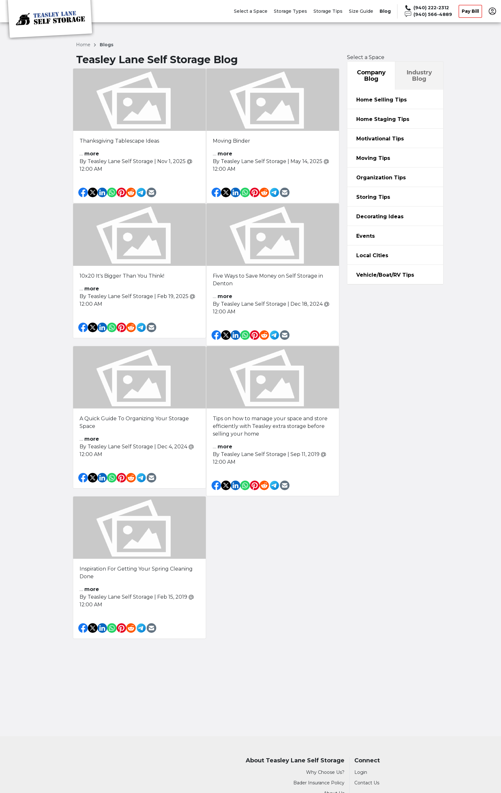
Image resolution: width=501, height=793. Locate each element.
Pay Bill (470, 11)
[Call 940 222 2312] (428, 7)
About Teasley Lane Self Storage (295, 760)
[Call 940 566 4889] (428, 14)
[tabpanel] (395, 99)
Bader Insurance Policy (318, 783)
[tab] (395, 99)
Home (84, 45)
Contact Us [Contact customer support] (366, 783)
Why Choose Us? (325, 772)
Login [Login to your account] (360, 772)
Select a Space (250, 11)
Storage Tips (328, 11)
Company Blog (371, 75)
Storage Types (290, 11)
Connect (367, 760)
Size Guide (361, 11)
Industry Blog (419, 75)
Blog (385, 11)
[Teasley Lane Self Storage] (50, 20)
